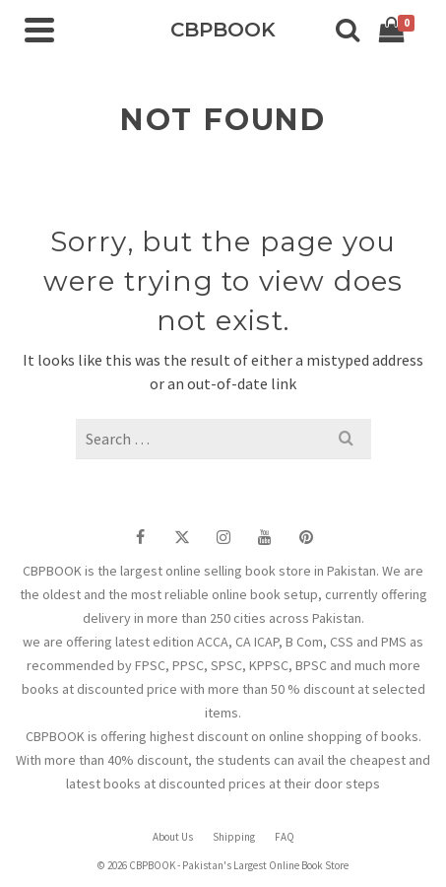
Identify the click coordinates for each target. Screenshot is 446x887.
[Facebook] (140, 536)
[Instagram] (223, 536)
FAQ (284, 837)
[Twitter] (182, 536)
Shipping (234, 837)
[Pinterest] (306, 536)
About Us (173, 837)
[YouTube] (265, 536)
